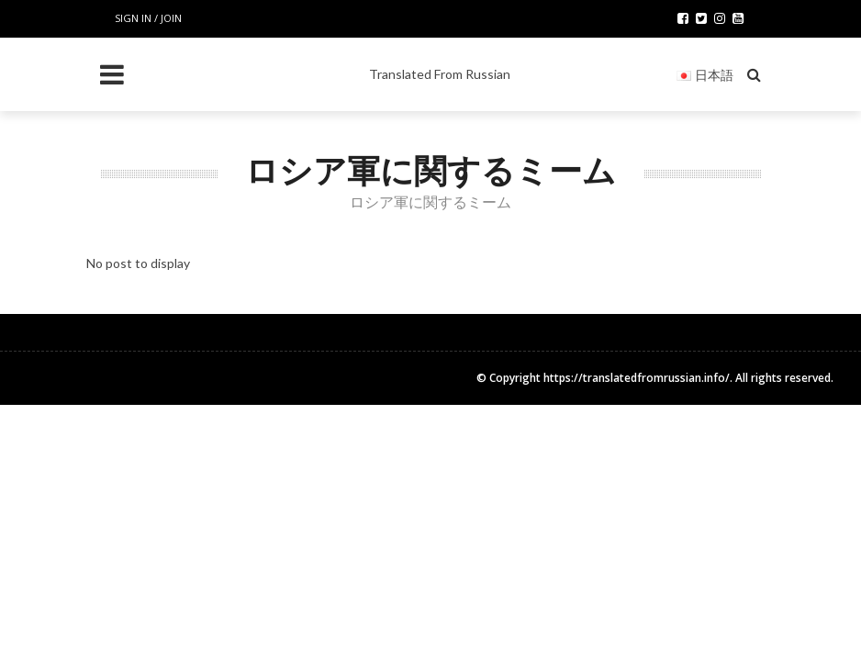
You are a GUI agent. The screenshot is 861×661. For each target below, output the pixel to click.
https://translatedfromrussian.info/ (636, 378)
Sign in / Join (148, 18)
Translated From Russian (439, 74)
